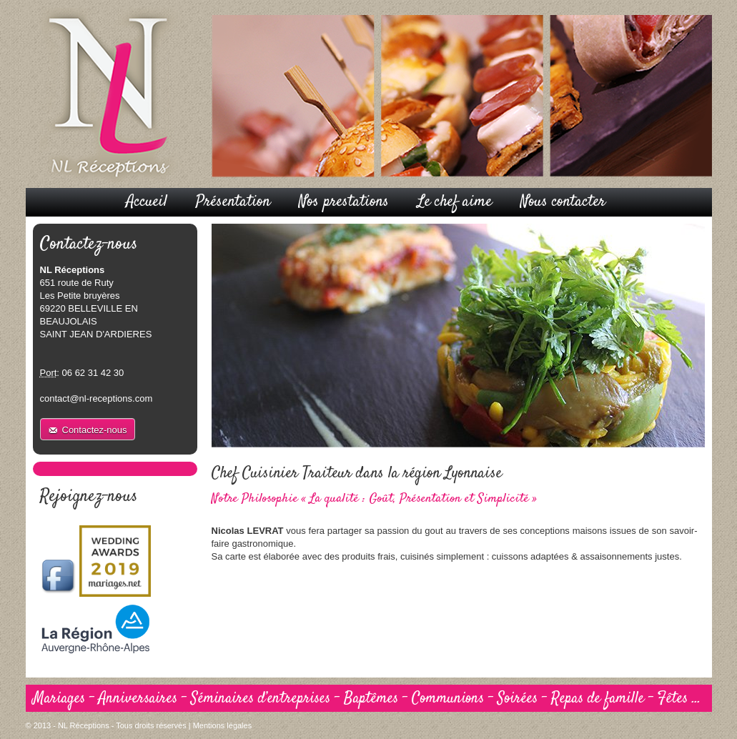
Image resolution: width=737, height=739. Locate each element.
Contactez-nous (94, 430)
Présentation (233, 201)
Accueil (146, 201)
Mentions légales (222, 725)
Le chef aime (454, 201)
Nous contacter (562, 201)
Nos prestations (344, 201)
